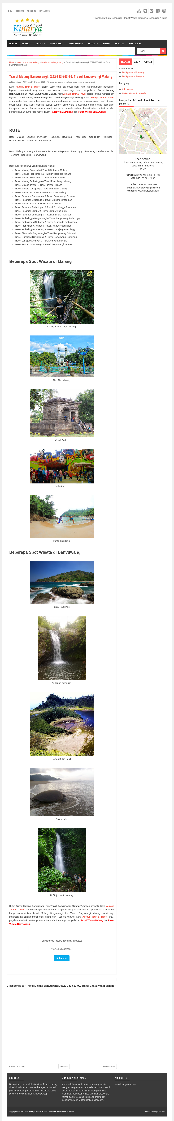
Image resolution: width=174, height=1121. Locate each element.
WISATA (39, 43)
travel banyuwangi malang (61, 82)
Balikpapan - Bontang (133, 72)
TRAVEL (25, 43)
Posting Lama (109, 1066)
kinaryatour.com (158, 1111)
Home (10, 10)
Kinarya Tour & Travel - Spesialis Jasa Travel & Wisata (51, 1111)
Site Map (20, 10)
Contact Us (44, 10)
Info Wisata (128, 89)
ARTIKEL (92, 43)
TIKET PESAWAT (76, 43)
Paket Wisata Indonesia (134, 93)
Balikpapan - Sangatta (133, 76)
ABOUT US (119, 43)
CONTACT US (135, 43)
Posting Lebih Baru (17, 1066)
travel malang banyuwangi (84, 82)
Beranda (64, 1066)
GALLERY (106, 43)
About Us (31, 10)
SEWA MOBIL (56, 43)
